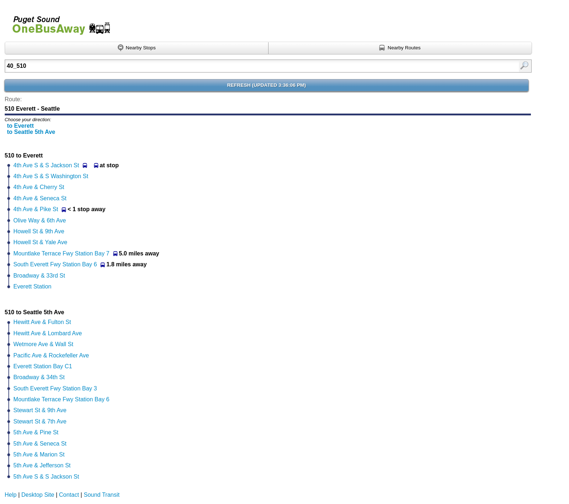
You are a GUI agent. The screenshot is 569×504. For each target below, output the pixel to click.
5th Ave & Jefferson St (42, 465)
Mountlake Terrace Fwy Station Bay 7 (61, 253)
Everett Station (32, 286)
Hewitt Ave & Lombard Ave (47, 333)
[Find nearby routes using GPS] (400, 48)
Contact (69, 495)
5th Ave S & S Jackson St (46, 477)
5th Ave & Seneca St (39, 444)
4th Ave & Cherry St (38, 187)
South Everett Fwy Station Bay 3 (55, 388)
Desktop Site (37, 495)
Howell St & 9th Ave (38, 231)
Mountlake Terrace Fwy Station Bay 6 (61, 399)
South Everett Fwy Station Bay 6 (55, 264)
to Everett (20, 126)
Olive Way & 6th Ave (39, 220)
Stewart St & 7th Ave (39, 421)
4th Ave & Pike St (35, 209)
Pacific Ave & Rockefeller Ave (51, 355)
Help (11, 495)
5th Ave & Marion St (39, 454)
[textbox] (229, 66)
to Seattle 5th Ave (31, 132)
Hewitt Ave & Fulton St (42, 322)
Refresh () (266, 85)
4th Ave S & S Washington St (50, 176)
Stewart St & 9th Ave (39, 410)
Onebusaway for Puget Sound (58, 22)
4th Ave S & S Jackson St (46, 165)
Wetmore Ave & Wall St (43, 344)
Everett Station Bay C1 (42, 366)
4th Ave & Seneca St (39, 198)
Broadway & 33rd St (39, 276)
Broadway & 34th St (39, 377)
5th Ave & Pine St (35, 432)
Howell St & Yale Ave (40, 242)
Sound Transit (102, 495)
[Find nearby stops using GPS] (137, 48)
